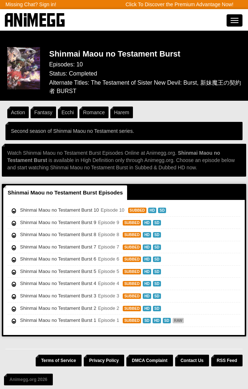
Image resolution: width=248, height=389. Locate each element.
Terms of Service (58, 360)
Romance (94, 112)
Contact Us (192, 360)
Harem (121, 112)
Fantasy (43, 112)
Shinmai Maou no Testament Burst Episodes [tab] (65, 192)
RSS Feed (227, 360)
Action (18, 112)
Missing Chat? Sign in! (30, 4)
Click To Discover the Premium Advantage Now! (179, 4)
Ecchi (68, 112)
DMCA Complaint (150, 360)
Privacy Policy (104, 360)
